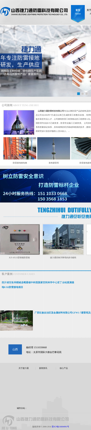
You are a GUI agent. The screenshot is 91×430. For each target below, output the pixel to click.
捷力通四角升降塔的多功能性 (63, 257)
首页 (78, 12)
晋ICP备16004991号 (60, 426)
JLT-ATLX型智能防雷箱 (19, 257)
